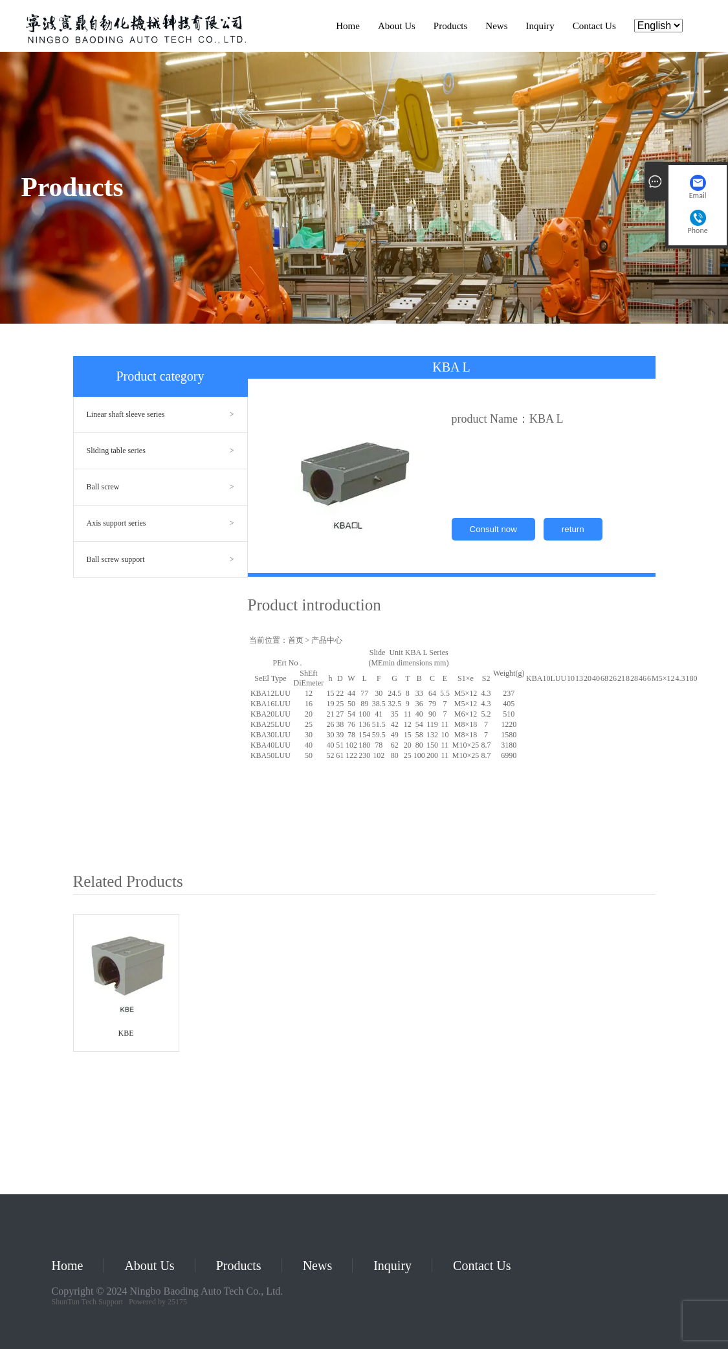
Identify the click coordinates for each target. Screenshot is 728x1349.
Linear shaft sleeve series (126, 414)
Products (451, 26)
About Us (396, 26)
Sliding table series (116, 450)
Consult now (493, 529)
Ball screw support (116, 559)
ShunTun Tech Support (88, 1301)
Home (348, 26)
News (496, 26)
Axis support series (116, 523)
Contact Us (594, 26)
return (573, 529)
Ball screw (103, 486)
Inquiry (540, 26)
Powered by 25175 (158, 1301)
